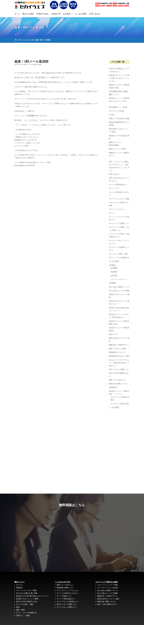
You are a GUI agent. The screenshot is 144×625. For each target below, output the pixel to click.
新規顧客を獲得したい (65, 577)
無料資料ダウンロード (117, 341)
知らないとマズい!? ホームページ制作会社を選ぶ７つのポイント (119, 352)
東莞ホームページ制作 (117, 138)
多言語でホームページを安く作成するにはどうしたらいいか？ (119, 67)
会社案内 (67, 14)
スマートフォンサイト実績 (119, 188)
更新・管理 (20, 599)
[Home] (16, 40)
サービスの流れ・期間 (24, 593)
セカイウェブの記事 (116, 100)
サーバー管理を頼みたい (118, 174)
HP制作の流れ (42, 14)
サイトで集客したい (64, 585)
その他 (111, 104)
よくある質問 (81, 14)
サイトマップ (114, 177)
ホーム (17, 14)
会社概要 (113, 257)
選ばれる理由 (28, 14)
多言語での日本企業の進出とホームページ (32, 585)
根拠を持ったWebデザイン (119, 334)
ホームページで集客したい (119, 212)
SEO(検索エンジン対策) (118, 96)
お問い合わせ (95, 14)
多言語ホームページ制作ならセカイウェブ (63, 621)
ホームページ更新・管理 (118, 243)
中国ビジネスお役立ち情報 (26, 40)
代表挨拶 (113, 261)
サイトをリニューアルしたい (68, 579)
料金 (18, 596)
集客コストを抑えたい (117, 369)
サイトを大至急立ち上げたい (68, 582)
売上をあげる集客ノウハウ (119, 276)
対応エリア (113, 323)
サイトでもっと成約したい (67, 596)
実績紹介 (19, 577)
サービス (19, 574)
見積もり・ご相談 (23, 604)
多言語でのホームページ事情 (27, 588)
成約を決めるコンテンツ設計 (108, 588)
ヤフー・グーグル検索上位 (119, 247)
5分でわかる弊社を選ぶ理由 (27, 582)
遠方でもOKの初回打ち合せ (26, 591)
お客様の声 (56, 14)
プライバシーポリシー (117, 198)
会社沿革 (113, 265)
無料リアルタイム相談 (117, 338)
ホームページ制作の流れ (119, 393)
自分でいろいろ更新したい (119, 358)
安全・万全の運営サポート (107, 593)
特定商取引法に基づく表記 (119, 345)
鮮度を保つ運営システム (118, 373)
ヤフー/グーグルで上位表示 (107, 577)
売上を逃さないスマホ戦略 (119, 280)
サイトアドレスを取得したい (68, 591)
